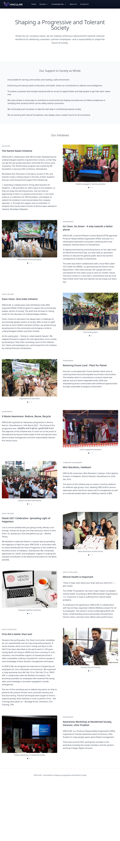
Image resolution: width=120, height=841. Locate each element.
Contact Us (84, 4)
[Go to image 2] (90, 187)
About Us (73, 4)
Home (33, 4)
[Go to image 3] (92, 187)
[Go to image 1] (88, 187)
